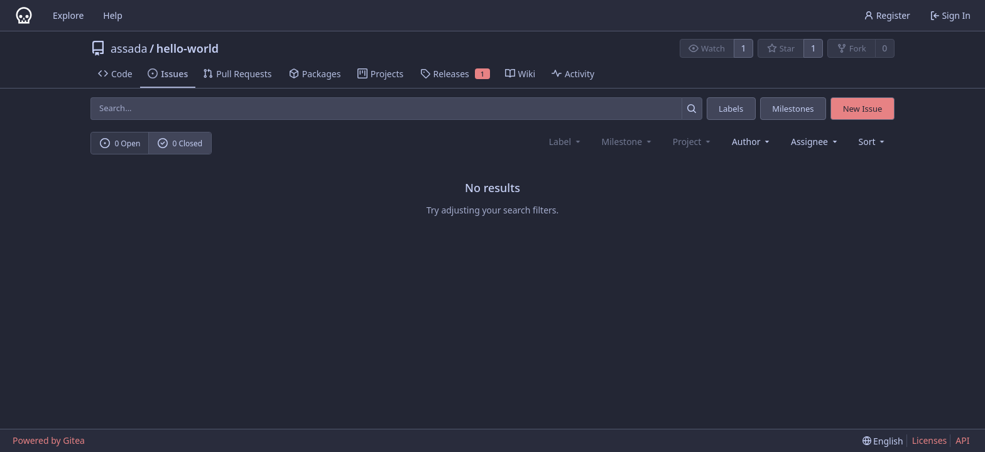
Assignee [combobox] (815, 142)
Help (112, 15)
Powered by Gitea (49, 440)
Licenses (929, 440)
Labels (731, 108)
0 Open (120, 143)
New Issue (863, 108)
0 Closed (180, 143)
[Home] (23, 15)
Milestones (793, 108)
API (962, 440)
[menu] (873, 141)
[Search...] (692, 108)
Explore (68, 15)
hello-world (187, 48)
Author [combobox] (751, 142)
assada (129, 48)
